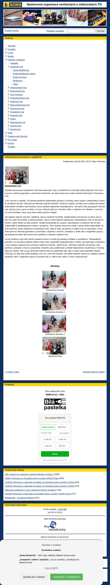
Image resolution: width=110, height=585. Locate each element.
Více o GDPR (51, 568)
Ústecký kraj (15, 126)
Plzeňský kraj (16, 115)
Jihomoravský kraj (18, 87)
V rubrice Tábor (12, 372)
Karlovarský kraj (17, 91)
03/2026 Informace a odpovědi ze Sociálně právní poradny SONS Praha (37, 494)
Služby (11, 56)
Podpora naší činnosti (17, 136)
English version (12, 30)
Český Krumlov (20, 77)
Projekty (11, 147)
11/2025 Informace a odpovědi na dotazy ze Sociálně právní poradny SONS (39, 482)
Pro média (12, 140)
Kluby (10, 133)
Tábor (15, 84)
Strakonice (17, 80)
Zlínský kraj (15, 129)
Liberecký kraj (16, 101)
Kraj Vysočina (16, 94)
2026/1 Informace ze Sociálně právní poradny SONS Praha (32, 478)
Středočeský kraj (17, 122)
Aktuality (11, 46)
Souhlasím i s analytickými (66, 577)
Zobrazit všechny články (94, 372)
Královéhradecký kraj (19, 98)
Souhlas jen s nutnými (34, 577)
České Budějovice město (24, 73)
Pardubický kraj (17, 112)
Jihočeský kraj (16, 66)
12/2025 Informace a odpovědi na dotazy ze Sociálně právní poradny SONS (39, 486)
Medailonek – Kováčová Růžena (19, 498)
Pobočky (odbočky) (16, 60)
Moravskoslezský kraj (20, 105)
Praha (13, 119)
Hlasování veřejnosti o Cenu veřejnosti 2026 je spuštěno (30, 490)
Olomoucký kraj (17, 108)
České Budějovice (21, 70)
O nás (10, 53)
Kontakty (12, 49)
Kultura (11, 143)
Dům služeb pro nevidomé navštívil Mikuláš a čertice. (29, 474)
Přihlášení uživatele (55, 31)
